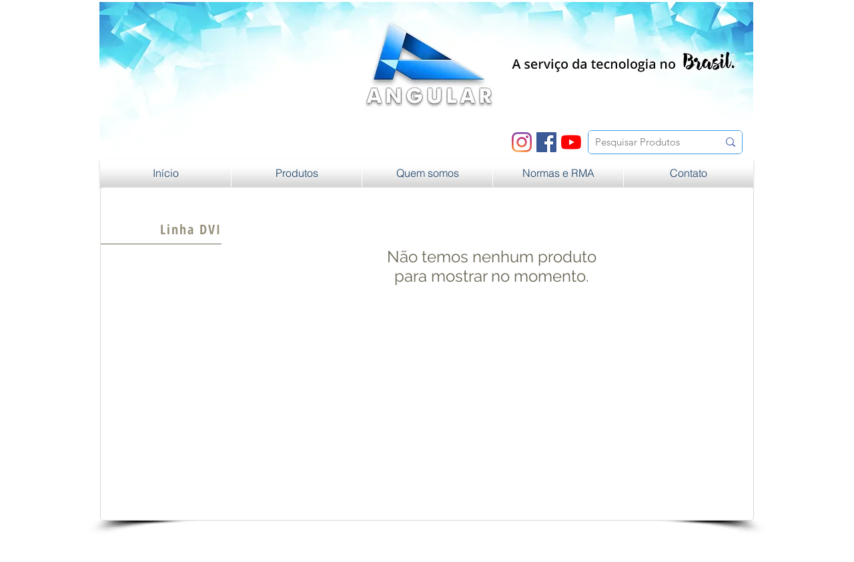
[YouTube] (571, 142)
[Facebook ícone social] (546, 142)
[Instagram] (522, 142)
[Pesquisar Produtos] (646, 142)
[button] (297, 173)
